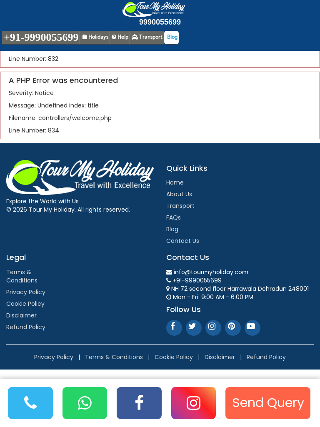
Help (120, 37)
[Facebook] (139, 403)
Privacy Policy (25, 292)
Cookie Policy (25, 304)
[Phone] (30, 403)
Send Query (268, 403)
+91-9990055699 (41, 37)
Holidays (95, 37)
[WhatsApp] (85, 403)
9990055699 (160, 22)
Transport (180, 206)
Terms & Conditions (22, 276)
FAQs (173, 217)
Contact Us (182, 241)
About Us (179, 194)
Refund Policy (25, 327)
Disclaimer (21, 315)
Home (175, 182)
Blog (172, 229)
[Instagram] (193, 403)
